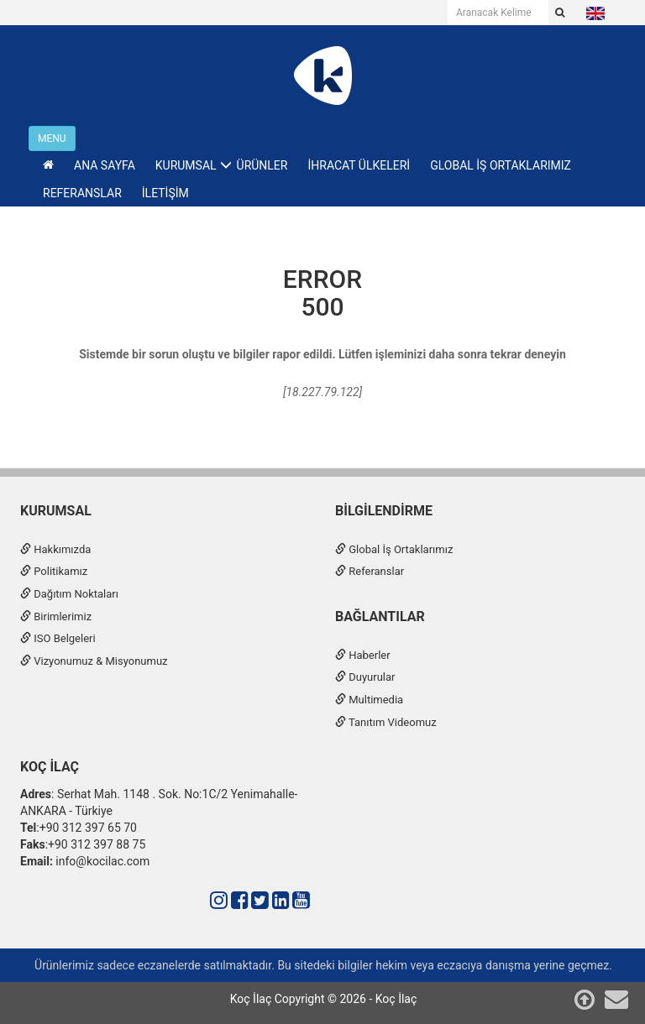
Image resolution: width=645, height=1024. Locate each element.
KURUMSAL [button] (186, 165)
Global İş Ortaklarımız (394, 549)
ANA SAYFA (104, 165)
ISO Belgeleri (58, 638)
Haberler (363, 655)
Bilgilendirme (384, 511)
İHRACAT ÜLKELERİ (358, 165)
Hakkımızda (55, 549)
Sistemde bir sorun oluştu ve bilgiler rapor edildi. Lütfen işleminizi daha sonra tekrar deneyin (322, 354)
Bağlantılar (380, 616)
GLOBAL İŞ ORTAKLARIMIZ (500, 165)
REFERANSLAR (82, 193)
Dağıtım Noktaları (69, 594)
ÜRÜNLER (262, 165)
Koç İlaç (49, 767)
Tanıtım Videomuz (386, 722)
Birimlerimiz (56, 616)
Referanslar (369, 571)
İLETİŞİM (165, 193)
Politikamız (53, 571)
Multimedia (369, 699)
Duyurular (365, 677)
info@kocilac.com (101, 861)
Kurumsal (56, 511)
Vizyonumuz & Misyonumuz (94, 661)
